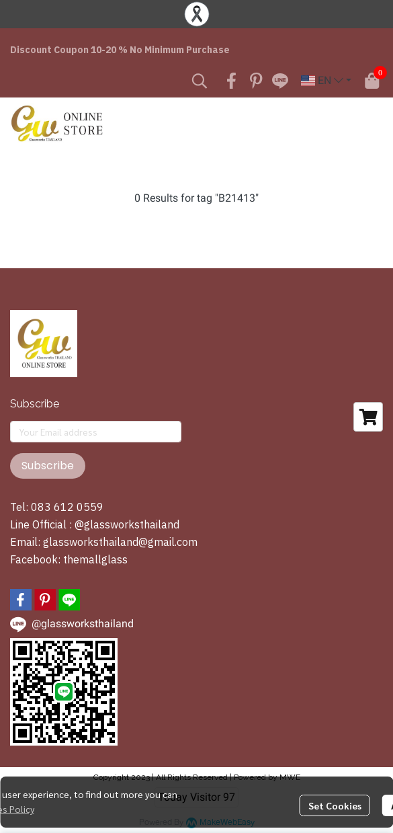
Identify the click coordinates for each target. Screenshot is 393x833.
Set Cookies (334, 805)
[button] (199, 80)
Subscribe (47, 465)
